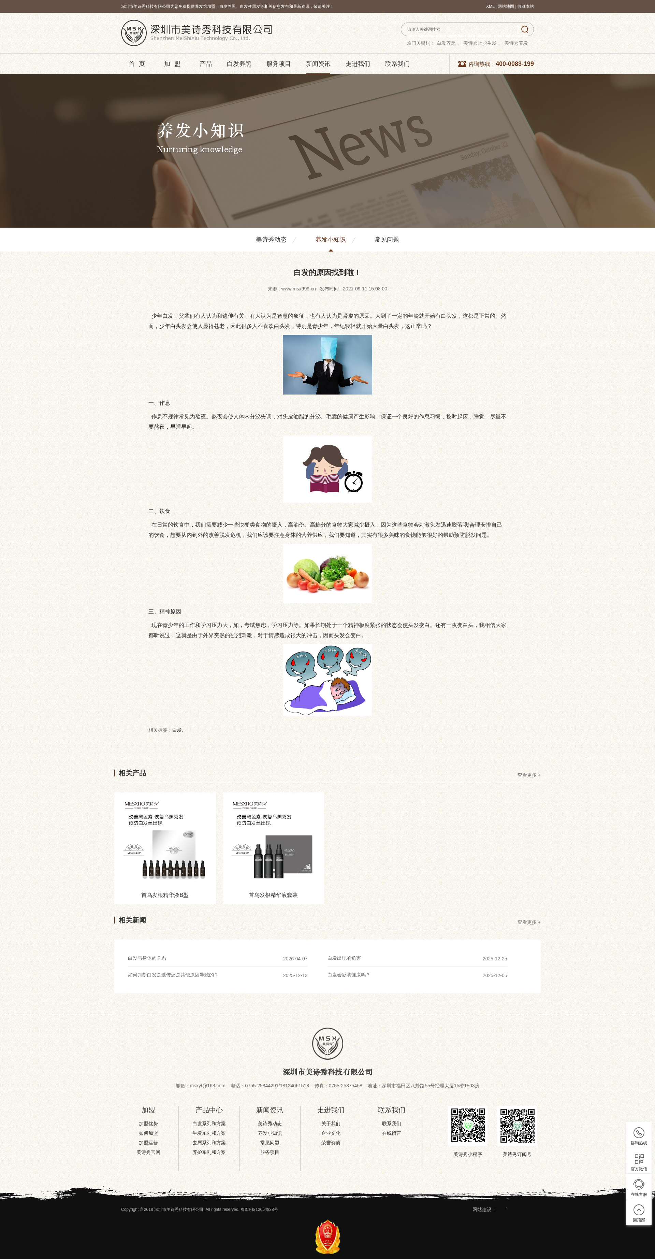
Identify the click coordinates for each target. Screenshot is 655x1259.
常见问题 (387, 239)
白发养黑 (239, 63)
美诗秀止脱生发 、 (483, 43)
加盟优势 (148, 1123)
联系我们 (397, 63)
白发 (177, 730)
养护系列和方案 (209, 1152)
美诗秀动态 (271, 239)
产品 (206, 63)
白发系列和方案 (209, 1123)
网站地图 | (508, 6)
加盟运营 (148, 1142)
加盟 (174, 63)
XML (490, 6)
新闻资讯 (318, 63)
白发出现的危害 (344, 958)
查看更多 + (529, 775)
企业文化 (330, 1133)
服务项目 (278, 63)
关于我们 (330, 1123)
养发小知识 (330, 239)
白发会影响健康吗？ (349, 974)
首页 (139, 63)
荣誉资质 (330, 1142)
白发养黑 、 (449, 43)
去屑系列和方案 (209, 1142)
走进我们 (358, 63)
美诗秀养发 (516, 43)
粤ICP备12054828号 (259, 1209)
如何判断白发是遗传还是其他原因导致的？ (173, 974)
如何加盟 (148, 1133)
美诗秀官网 (148, 1152)
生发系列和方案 (209, 1133)
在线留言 (391, 1133)
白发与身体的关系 (147, 958)
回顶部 (639, 1220)
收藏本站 (526, 6)
